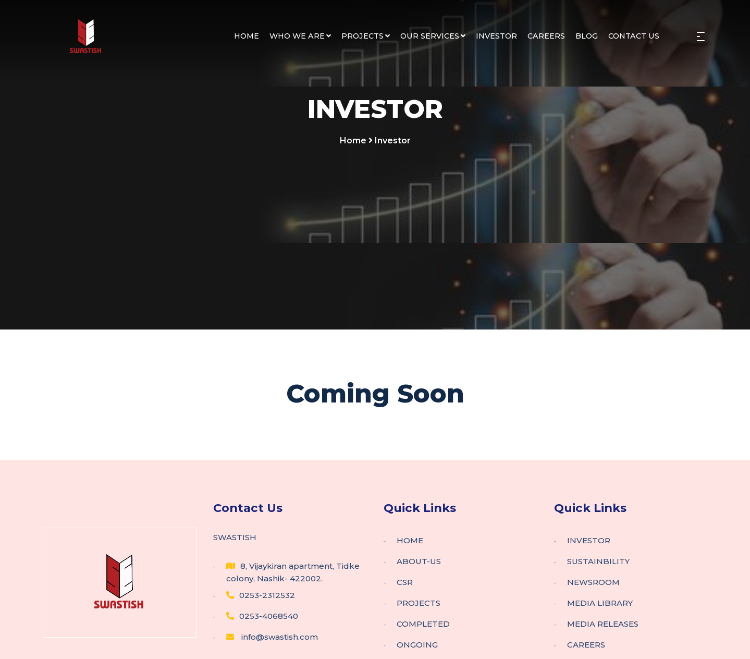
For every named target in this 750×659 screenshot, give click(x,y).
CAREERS (546, 36)
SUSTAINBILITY (598, 561)
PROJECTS (365, 36)
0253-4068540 (262, 616)
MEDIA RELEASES (602, 624)
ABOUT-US (419, 561)
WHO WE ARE (300, 36)
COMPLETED (423, 624)
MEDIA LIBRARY (600, 603)
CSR (405, 582)
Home (353, 140)
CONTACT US (633, 36)
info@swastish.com (272, 637)
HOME (246, 36)
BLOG (586, 36)
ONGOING (417, 645)
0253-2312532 (260, 595)
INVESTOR (496, 36)
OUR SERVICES (432, 36)
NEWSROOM (593, 582)
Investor (393, 140)
